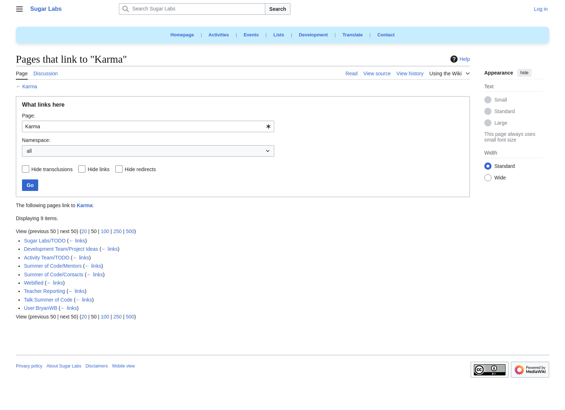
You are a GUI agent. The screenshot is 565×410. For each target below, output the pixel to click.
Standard (504, 112)
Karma (29, 86)
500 (130, 231)
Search (277, 9)
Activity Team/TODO (46, 257)
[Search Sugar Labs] (192, 9)
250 (117, 231)
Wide (500, 178)
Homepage (182, 34)
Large (500, 123)
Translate (353, 34)
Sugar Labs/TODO (45, 241)
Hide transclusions (51, 169)
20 (84, 231)
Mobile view (123, 366)
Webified (33, 283)
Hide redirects (140, 169)
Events (251, 34)
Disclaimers (96, 366)
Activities (219, 34)
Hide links (99, 169)
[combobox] (148, 126)
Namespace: (36, 140)
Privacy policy (29, 366)
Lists (278, 34)
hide (524, 72)
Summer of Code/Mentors (52, 266)
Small (500, 100)
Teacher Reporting (44, 291)
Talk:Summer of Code (48, 300)
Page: (28, 116)
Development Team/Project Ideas (61, 249)
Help (459, 59)
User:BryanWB (40, 308)
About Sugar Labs (63, 366)
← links (77, 241)
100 (105, 231)
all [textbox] (29, 151)
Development (313, 34)
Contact (386, 34)
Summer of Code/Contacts (53, 274)
